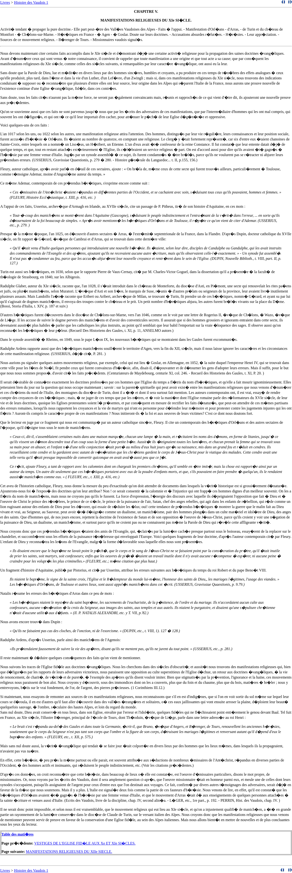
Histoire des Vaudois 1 (31, 2)
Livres (5, 2)
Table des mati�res (17, 834)
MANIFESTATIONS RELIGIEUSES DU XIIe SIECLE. (69, 852)
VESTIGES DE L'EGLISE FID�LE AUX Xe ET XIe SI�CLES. (84, 843)
